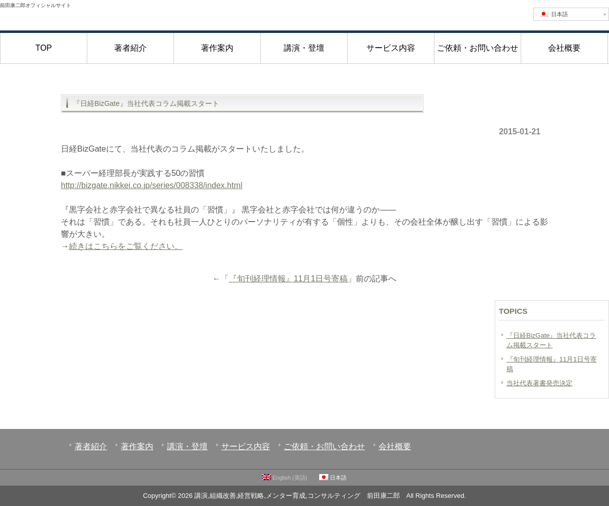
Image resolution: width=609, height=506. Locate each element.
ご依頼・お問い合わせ (477, 48)
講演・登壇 (304, 48)
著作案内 (217, 48)
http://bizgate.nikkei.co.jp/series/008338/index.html (152, 185)
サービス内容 (390, 48)
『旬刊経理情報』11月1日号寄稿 (288, 278)
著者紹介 (130, 48)
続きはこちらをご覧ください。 (126, 246)
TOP (44, 48)
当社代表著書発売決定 (539, 383)
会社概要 (564, 48)
